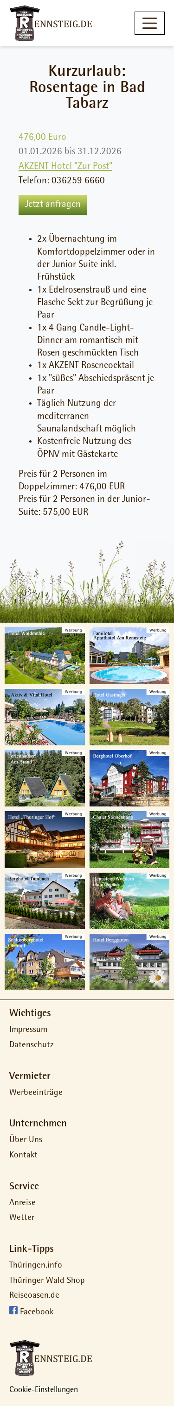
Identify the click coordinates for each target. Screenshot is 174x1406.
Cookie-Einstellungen (43, 1391)
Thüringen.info (35, 1266)
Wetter (21, 1218)
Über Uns (25, 1140)
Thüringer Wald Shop (47, 1281)
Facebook (36, 1313)
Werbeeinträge (36, 1093)
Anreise (22, 1203)
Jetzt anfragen (53, 205)
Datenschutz (31, 1045)
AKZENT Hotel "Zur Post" (65, 167)
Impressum (28, 1030)
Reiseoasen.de (34, 1296)
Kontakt (23, 1155)
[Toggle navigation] (150, 23)
